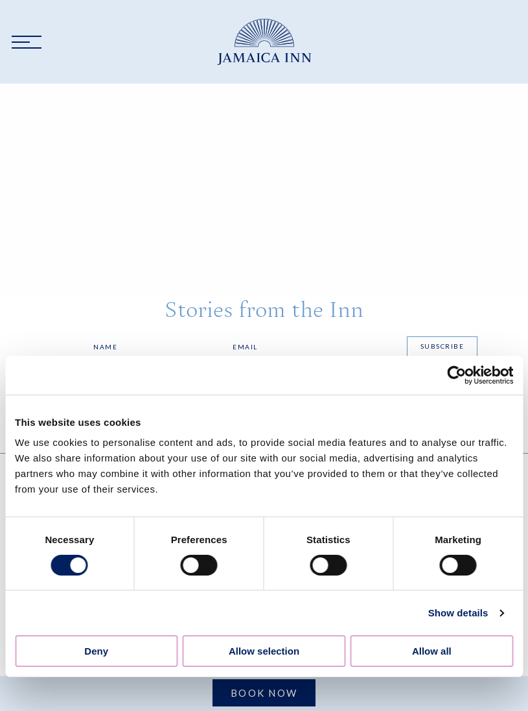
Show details (458, 612)
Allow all (432, 651)
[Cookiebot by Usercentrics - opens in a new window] (456, 375)
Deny (96, 651)
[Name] (156, 347)
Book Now (264, 693)
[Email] (313, 347)
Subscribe (442, 346)
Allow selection (264, 651)
